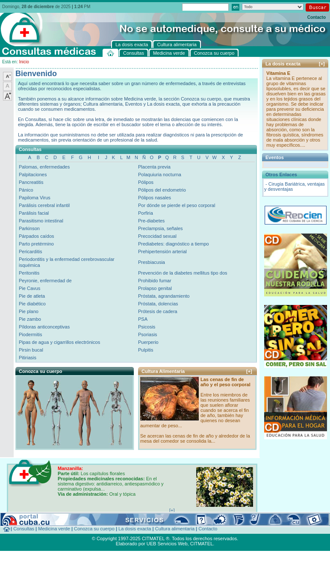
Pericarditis (30, 251)
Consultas (23, 528)
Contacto (316, 17)
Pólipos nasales (154, 197)
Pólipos (145, 182)
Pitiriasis (27, 357)
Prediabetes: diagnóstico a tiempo (173, 243)
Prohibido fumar (154, 280)
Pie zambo (30, 319)
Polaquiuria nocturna (159, 174)
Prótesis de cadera (157, 311)
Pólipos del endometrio (162, 189)
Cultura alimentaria (174, 528)
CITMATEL (201, 543)
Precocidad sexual (157, 236)
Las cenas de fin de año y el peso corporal (225, 382)
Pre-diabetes (151, 220)
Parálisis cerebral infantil (44, 205)
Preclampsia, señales (160, 228)
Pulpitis (145, 349)
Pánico (26, 189)
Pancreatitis (31, 182)
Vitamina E (278, 73)
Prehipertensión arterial (162, 251)
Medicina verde (54, 528)
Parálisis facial (34, 213)
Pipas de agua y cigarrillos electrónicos (59, 342)
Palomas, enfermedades (44, 166)
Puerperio (148, 342)
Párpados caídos (36, 236)
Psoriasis (147, 334)
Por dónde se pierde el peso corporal (176, 205)
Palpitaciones (33, 174)
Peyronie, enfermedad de (45, 280)
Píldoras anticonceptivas (44, 326)
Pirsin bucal (31, 349)
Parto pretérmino (36, 243)
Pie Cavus (29, 288)
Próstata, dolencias (158, 303)
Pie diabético (32, 303)
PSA (142, 319)
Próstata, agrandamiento (163, 296)
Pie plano (28, 311)
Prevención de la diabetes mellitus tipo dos (182, 272)
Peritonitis (29, 272)
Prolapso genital (155, 288)
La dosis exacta (134, 528)
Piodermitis (30, 334)
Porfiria (145, 213)
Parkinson (29, 228)
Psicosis (146, 326)
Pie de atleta (32, 296)
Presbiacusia (151, 262)
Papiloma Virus (34, 197)
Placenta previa (154, 166)
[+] (249, 371)
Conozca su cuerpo (94, 528)
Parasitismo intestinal (41, 220)
